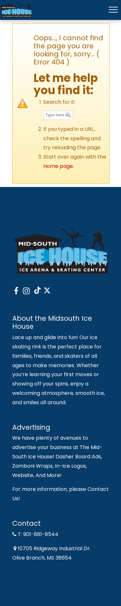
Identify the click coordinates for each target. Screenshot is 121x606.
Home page (58, 166)
